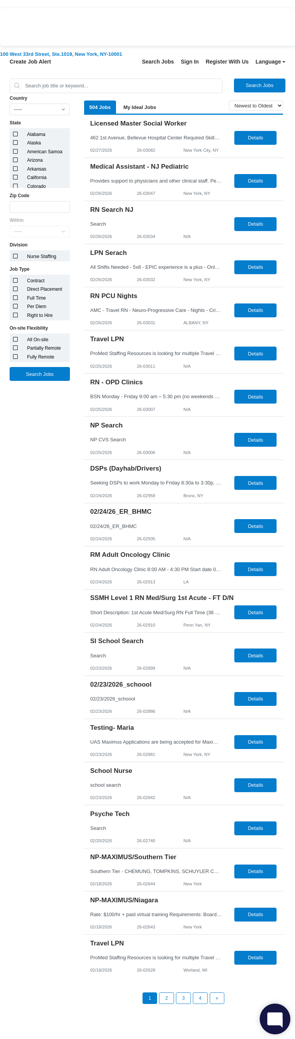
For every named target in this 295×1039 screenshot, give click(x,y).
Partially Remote (44, 348)
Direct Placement (44, 289)
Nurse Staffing (41, 256)
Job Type (20, 269)
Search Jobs (158, 62)
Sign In (190, 62)
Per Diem (36, 306)
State (15, 123)
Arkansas (36, 169)
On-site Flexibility (29, 328)
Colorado (36, 186)
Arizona (35, 160)
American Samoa (45, 151)
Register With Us (227, 62)
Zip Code (19, 195)
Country (18, 98)
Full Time (36, 298)
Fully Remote (41, 357)
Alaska (34, 143)
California (37, 177)
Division (19, 245)
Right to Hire (40, 315)
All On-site (37, 339)
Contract (36, 280)
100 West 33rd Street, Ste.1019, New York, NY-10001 (61, 54)
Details (255, 138)
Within (17, 220)
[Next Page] (217, 998)
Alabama (36, 134)
